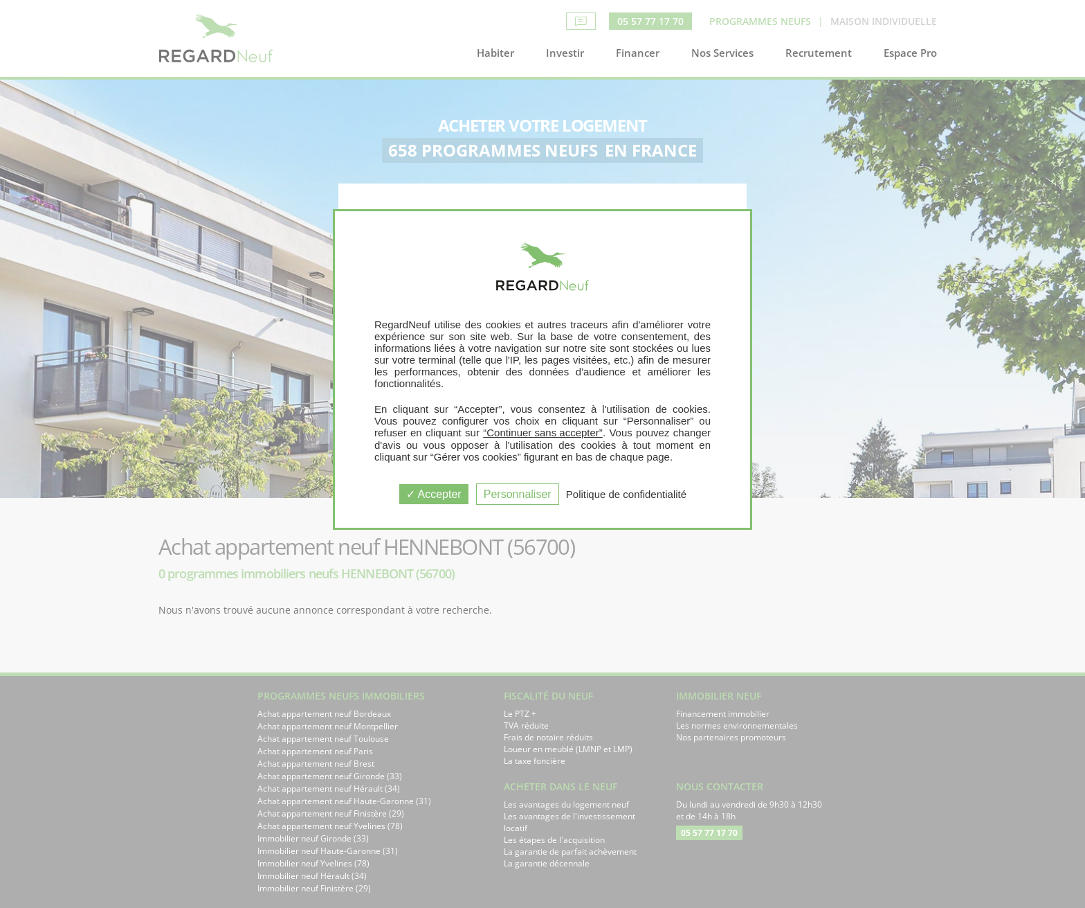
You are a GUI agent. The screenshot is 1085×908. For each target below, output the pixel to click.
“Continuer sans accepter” (543, 432)
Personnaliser (517, 494)
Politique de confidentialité (626, 494)
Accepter (434, 494)
